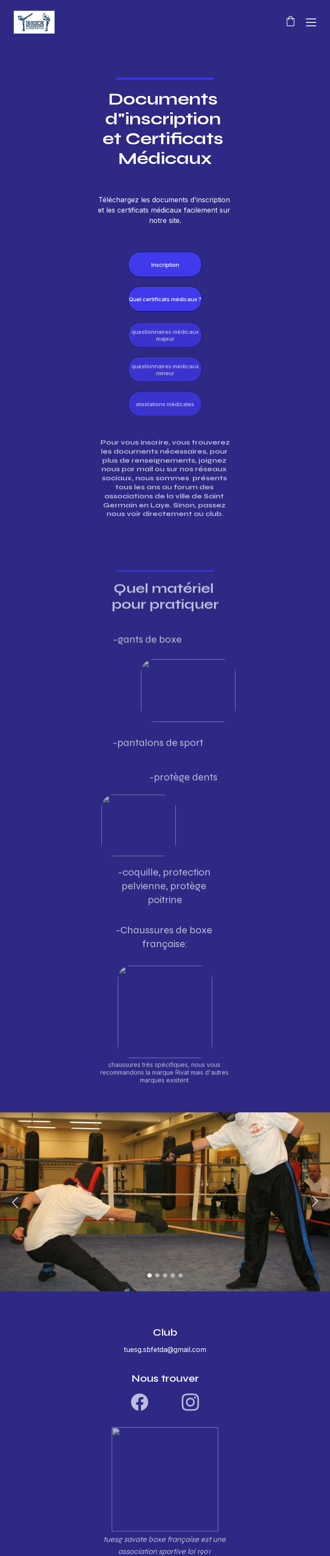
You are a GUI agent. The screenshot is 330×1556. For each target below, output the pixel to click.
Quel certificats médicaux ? (165, 299)
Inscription (165, 265)
